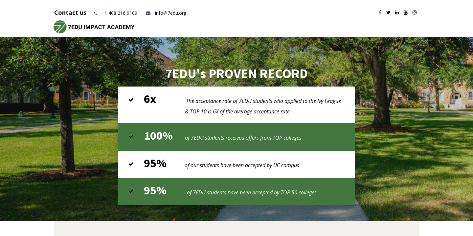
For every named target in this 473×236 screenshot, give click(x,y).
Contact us (71, 12)
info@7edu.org (165, 13)
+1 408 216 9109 (119, 13)
